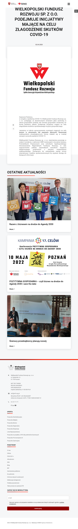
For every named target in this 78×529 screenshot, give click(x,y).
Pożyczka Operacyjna (13, 442)
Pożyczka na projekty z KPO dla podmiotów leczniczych (23, 436)
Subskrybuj (38, 510)
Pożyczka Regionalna (13, 427)
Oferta (9, 454)
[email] (38, 499)
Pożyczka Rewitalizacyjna (14, 418)
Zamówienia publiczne (13, 472)
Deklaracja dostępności (13, 481)
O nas (9, 451)
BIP (8, 469)
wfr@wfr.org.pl (15, 394)
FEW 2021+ (10, 457)
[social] (11, 407)
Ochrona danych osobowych (15, 478)
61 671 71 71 (14, 403)
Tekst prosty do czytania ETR (15, 487)
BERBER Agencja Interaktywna (44, 524)
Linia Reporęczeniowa (13, 433)
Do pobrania (10, 475)
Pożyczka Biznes (12, 424)
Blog (8, 466)
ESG (8, 463)
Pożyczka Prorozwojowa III (15, 439)
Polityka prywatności (13, 484)
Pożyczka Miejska (12, 421)
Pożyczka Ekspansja (13, 430)
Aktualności (10, 460)
